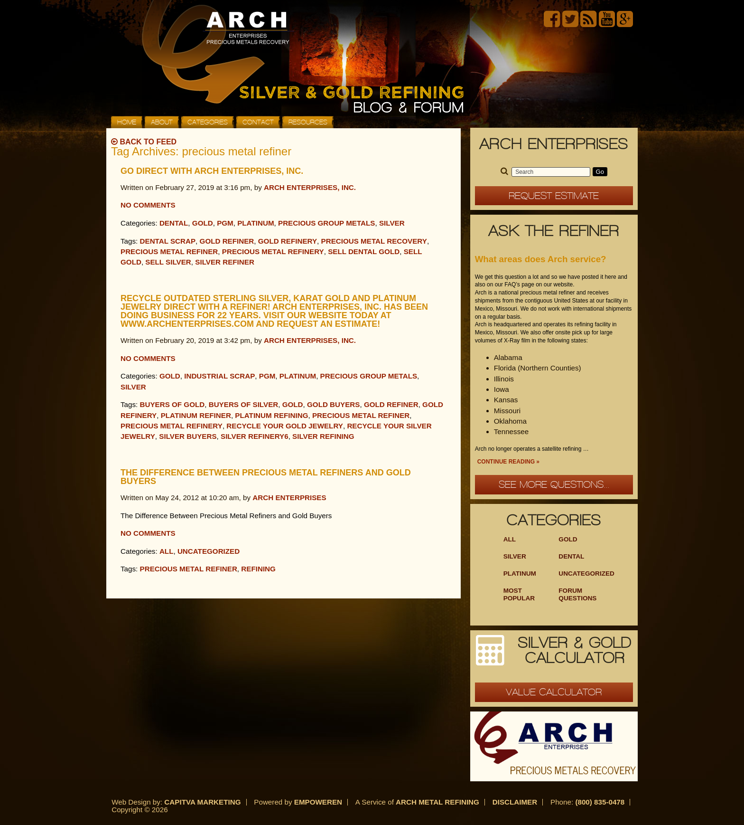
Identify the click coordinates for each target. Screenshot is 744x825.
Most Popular (519, 594)
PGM (225, 223)
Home (126, 122)
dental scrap (168, 241)
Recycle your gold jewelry (284, 426)
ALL (509, 539)
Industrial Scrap (219, 376)
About (162, 122)
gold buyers (333, 404)
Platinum (255, 223)
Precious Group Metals (326, 223)
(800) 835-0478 (599, 802)
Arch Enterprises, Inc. (310, 187)
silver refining (323, 436)
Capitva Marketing (202, 802)
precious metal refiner (169, 251)
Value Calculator (554, 692)
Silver (392, 223)
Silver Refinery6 (254, 436)
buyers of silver (244, 404)
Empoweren (318, 802)
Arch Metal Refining (437, 802)
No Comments (148, 205)
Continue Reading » (508, 461)
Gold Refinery (287, 241)
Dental (173, 223)
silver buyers (187, 436)
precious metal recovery (374, 241)
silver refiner (224, 262)
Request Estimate (554, 195)
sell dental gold (364, 251)
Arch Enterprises (289, 497)
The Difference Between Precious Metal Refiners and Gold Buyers (266, 477)
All (166, 551)
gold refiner (227, 241)
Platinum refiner (196, 415)
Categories (207, 122)
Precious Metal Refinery (273, 251)
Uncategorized (208, 551)
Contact (258, 122)
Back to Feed (144, 142)
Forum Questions (577, 594)
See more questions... (554, 484)
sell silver (168, 262)
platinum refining (271, 415)
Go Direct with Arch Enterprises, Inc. (212, 171)
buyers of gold (172, 404)
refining (258, 569)
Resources (307, 122)
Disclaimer (515, 802)
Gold (202, 223)
